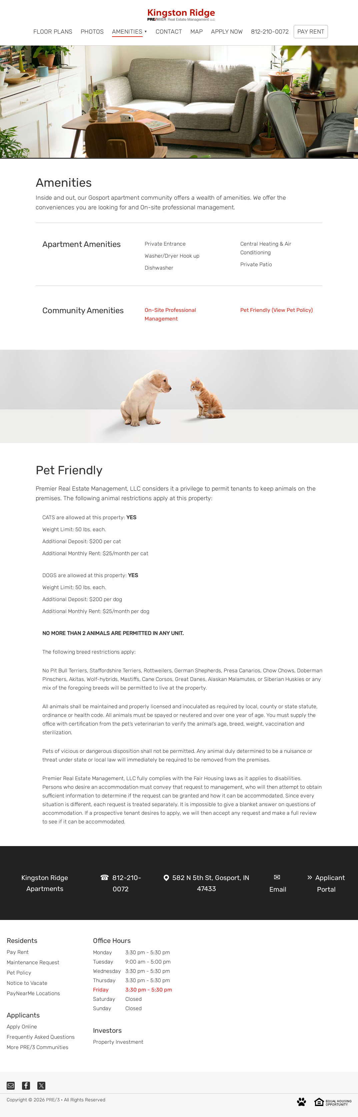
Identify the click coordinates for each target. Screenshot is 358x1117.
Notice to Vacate (27, 983)
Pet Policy (19, 973)
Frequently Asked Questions (41, 1037)
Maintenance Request (33, 962)
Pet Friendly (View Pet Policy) (276, 310)
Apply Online (22, 1026)
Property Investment (118, 1042)
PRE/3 (53, 1100)
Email (277, 889)
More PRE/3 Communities (37, 1047)
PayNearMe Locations (33, 993)
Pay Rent (18, 952)
